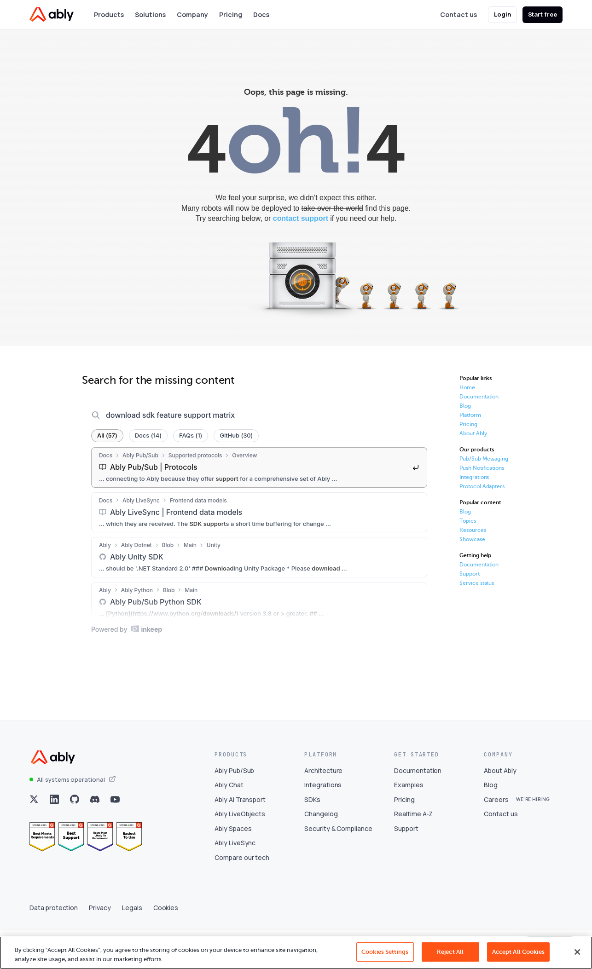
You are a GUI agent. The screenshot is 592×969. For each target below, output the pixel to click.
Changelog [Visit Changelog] (321, 852)
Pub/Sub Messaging (483, 459)
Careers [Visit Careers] (496, 838)
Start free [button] (542, 14)
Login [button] (502, 14)
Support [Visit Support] (406, 867)
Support (469, 574)
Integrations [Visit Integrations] (323, 823)
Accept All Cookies (518, 951)
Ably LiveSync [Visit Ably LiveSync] (235, 881)
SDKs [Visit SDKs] (312, 838)
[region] (296, 952)
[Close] (577, 952)
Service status (476, 583)
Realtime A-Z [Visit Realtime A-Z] (413, 852)
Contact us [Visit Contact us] (501, 852)
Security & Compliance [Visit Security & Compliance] (338, 867)
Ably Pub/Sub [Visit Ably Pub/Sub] (234, 808)
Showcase (472, 539)
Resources (472, 530)
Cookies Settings (384, 951)
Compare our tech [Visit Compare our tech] (242, 896)
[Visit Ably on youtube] (115, 837)
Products (109, 14)
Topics (467, 521)
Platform (470, 415)
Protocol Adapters (482, 486)
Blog (465, 406)
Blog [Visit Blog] (491, 823)
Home (467, 387)
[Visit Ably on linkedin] (54, 837)
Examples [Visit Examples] (409, 823)
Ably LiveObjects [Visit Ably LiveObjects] (240, 852)
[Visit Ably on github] (74, 837)
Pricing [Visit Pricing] (404, 838)
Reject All (450, 951)
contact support (300, 218)
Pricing (230, 14)
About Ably (473, 433)
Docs (261, 14)
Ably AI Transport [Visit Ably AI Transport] (240, 838)
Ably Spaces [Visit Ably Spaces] (233, 867)
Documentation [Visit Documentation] (417, 808)
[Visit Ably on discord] (94, 837)
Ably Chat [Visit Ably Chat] (229, 823)
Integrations (474, 477)
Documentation (479, 396)
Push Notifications (481, 468)
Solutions (150, 14)
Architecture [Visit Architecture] (323, 808)
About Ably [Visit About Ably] (500, 808)
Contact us (458, 14)
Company (192, 14)
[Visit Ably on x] (34, 837)
